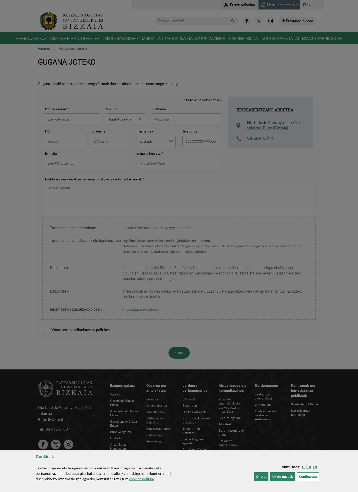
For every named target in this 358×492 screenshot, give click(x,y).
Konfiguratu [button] (309, 476)
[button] (303, 467)
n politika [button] (141, 479)
